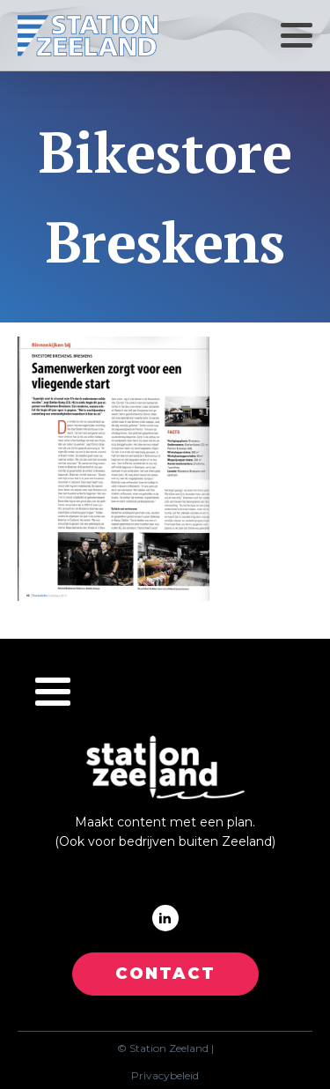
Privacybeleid (165, 1076)
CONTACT (165, 973)
